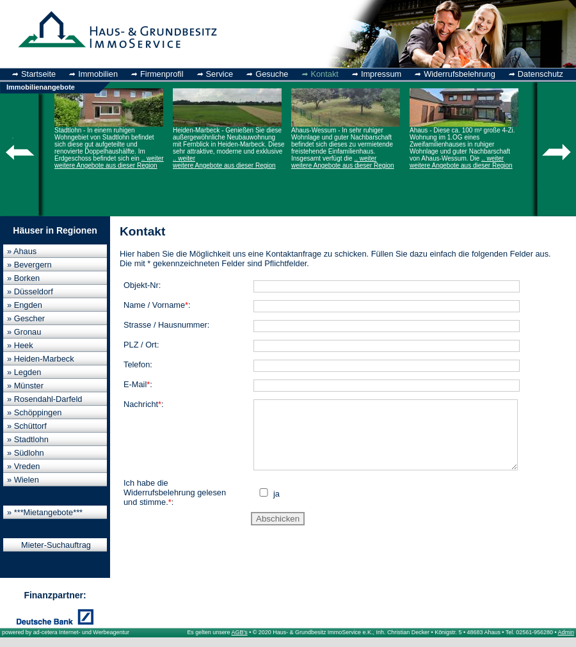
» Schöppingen (34, 412)
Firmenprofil (162, 74)
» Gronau (24, 332)
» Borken (23, 278)
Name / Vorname (154, 305)
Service (220, 74)
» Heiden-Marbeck (40, 358)
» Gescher (26, 318)
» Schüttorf (27, 426)
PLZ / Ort (140, 344)
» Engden (24, 305)
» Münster (25, 385)
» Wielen (23, 479)
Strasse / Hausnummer (165, 325)
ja (275, 507)
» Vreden (23, 466)
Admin (566, 632)
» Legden (24, 372)
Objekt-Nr (141, 285)
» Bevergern (29, 264)
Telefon (137, 364)
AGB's (240, 632)
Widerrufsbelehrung (459, 74)
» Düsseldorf (30, 291)
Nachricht (141, 404)
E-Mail (135, 384)
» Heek (20, 345)
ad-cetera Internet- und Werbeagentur (81, 632)
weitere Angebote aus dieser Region (105, 165)
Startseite (38, 74)
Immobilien (98, 74)
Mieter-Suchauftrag (56, 545)
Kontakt (324, 74)
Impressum (381, 74)
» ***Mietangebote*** (45, 512)
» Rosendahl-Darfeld (44, 399)
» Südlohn (25, 453)
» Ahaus (21, 251)
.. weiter (152, 158)
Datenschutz (540, 74)
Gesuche (271, 74)
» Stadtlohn (28, 439)
